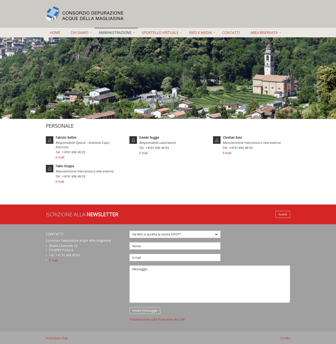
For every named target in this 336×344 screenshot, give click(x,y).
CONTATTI (231, 32)
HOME (55, 32)
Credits (285, 338)
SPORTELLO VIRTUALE (160, 32)
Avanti (283, 214)
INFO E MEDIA (200, 32)
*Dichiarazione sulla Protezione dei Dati (157, 319)
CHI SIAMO (79, 32)
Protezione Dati (57, 338)
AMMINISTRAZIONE (115, 32)
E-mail (60, 157)
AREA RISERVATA (264, 32)
